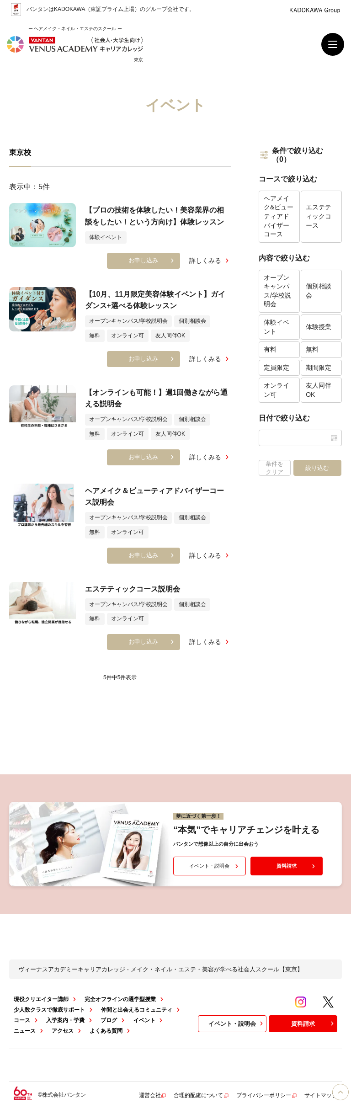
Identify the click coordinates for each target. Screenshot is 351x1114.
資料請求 (297, 866)
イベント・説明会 (214, 866)
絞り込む (317, 467)
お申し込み (152, 260)
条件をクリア (274, 467)
